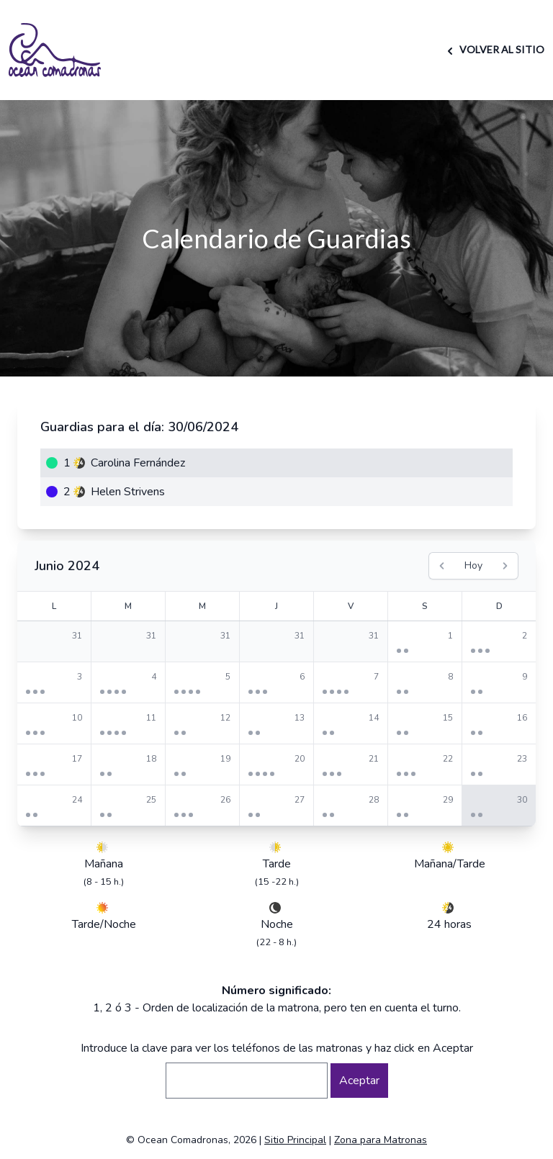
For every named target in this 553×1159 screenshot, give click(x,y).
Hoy (473, 565)
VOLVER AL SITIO (493, 49)
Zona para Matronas (380, 1140)
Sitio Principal (295, 1140)
